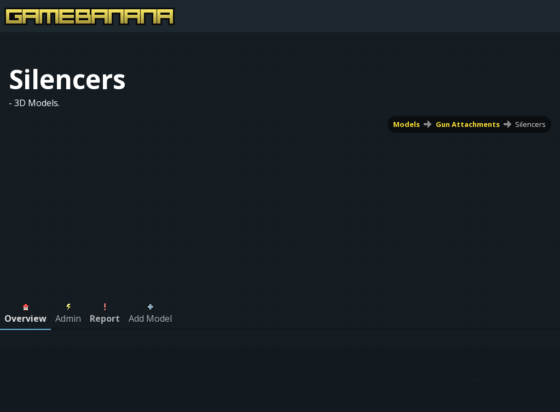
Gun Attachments (468, 124)
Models (406, 124)
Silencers (530, 124)
